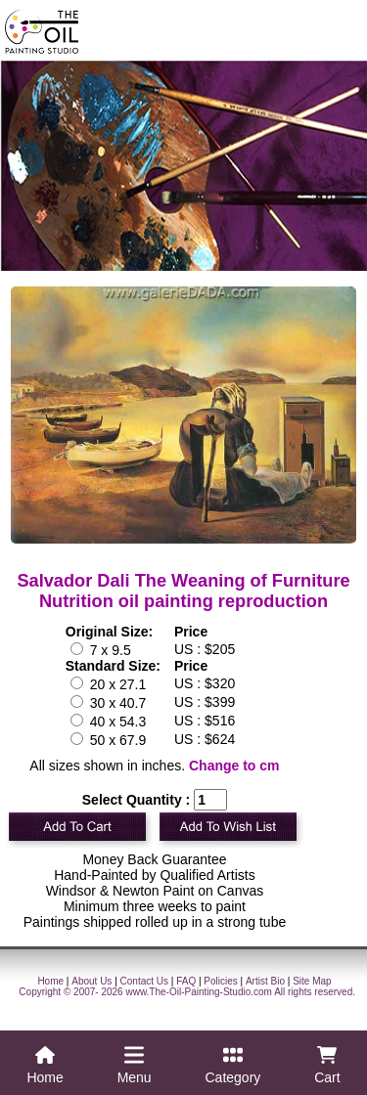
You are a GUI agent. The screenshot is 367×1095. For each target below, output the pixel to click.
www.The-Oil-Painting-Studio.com (198, 991)
